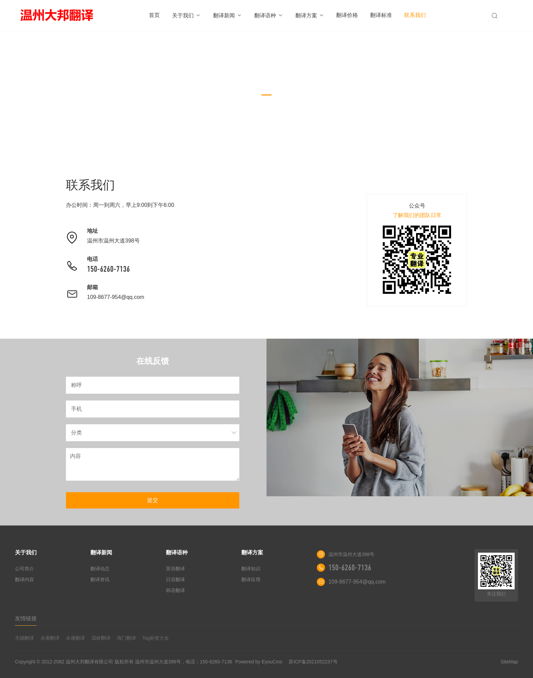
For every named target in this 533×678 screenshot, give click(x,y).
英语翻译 (175, 568)
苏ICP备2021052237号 (313, 661)
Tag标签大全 (155, 638)
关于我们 (186, 15)
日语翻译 (175, 579)
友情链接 (26, 618)
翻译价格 (347, 15)
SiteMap (509, 661)
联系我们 (415, 15)
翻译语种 (268, 15)
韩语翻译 (175, 590)
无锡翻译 (24, 638)
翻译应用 (250, 579)
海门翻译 (126, 638)
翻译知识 (250, 568)
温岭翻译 (100, 638)
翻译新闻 (227, 15)
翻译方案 (309, 15)
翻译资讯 (99, 579)
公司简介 (24, 568)
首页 (154, 15)
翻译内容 (24, 579)
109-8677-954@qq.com (115, 297)
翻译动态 (99, 568)
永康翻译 (49, 638)
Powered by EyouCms (258, 661)
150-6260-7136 (108, 269)
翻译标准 (381, 15)
